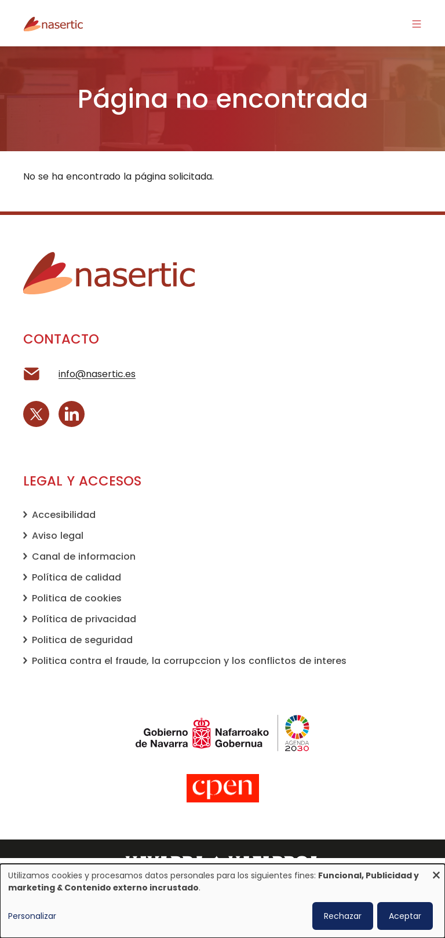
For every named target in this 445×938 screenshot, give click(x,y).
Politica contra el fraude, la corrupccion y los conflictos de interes (189, 660)
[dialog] (222, 901)
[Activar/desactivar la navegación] (416, 23)
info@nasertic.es (97, 374)
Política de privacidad (84, 619)
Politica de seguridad (82, 640)
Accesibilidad (64, 514)
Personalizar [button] (32, 916)
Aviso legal (57, 535)
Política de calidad (76, 577)
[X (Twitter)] (36, 414)
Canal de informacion (84, 556)
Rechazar (343, 916)
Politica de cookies (77, 598)
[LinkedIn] (72, 414)
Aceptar (405, 916)
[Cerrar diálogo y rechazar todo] (436, 871)
